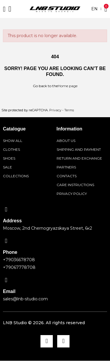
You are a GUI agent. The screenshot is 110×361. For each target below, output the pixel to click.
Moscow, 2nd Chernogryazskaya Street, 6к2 (47, 228)
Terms (69, 110)
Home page (67, 86)
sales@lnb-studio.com (25, 299)
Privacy (55, 110)
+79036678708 (19, 259)
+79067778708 (19, 267)
